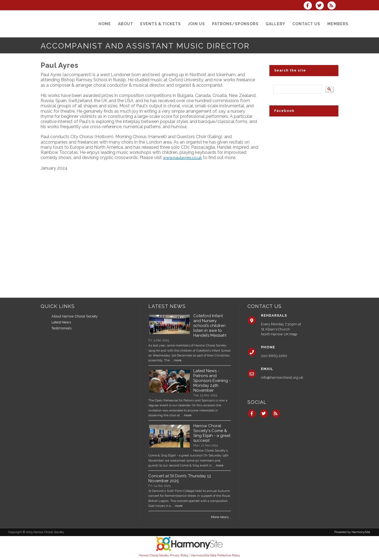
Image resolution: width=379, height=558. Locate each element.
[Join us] (196, 23)
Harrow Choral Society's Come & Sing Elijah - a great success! (211, 433)
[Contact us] (306, 23)
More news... (221, 517)
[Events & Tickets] (160, 23)
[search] (297, 89)
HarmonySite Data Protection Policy (215, 555)
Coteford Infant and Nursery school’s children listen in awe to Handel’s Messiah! (209, 325)
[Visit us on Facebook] (309, 6)
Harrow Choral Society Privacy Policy (164, 555)
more (177, 360)
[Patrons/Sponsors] (235, 23)
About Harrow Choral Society (74, 316)
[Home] (105, 23)
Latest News (61, 322)
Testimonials (61, 328)
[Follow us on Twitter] (321, 6)
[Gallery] (275, 23)
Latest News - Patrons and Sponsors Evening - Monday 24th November (212, 380)
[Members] (338, 23)
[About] (126, 23)
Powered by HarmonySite (352, 532)
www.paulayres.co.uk (182, 157)
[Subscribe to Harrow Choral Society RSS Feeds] (332, 6)
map (293, 334)
